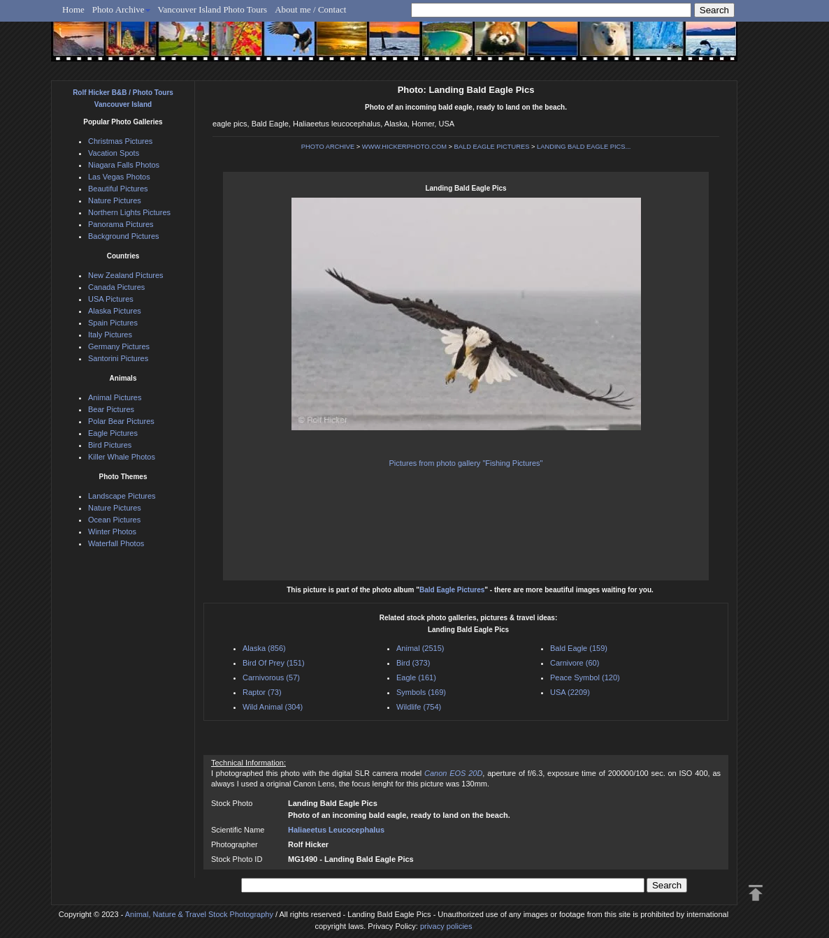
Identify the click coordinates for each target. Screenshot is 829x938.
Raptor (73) (262, 692)
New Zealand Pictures (126, 275)
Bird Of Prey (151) (274, 663)
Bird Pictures (109, 445)
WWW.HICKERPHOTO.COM (404, 146)
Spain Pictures (113, 322)
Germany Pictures (119, 346)
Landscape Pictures (122, 496)
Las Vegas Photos (119, 177)
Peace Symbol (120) (585, 677)
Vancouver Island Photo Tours (213, 9)
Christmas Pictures (120, 141)
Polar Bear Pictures (121, 421)
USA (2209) (570, 692)
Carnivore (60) (574, 663)
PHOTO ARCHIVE (328, 146)
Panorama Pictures (121, 224)
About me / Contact (310, 9)
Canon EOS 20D (453, 773)
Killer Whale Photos (121, 457)
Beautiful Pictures (118, 188)
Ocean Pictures (114, 519)
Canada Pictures (116, 287)
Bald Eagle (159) (578, 648)
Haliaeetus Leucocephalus (336, 830)
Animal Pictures (114, 397)
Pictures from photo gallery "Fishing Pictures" (466, 463)
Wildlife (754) (418, 707)
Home (73, 9)
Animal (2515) (420, 648)
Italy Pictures (110, 334)
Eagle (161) (416, 677)
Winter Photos (112, 531)
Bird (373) (413, 663)
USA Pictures (111, 299)
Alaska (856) (264, 648)
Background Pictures (123, 236)
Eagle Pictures (113, 433)
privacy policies (446, 926)
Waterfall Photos (116, 543)
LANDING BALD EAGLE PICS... (583, 146)
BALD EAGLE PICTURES (492, 146)
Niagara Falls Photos (123, 165)
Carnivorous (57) (271, 677)
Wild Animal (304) (273, 707)
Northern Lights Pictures (129, 212)
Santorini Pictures (118, 358)
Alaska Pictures (114, 311)
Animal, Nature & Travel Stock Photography (199, 914)
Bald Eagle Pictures (451, 590)
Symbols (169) (421, 692)
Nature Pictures (114, 200)
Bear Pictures (111, 409)
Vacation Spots (113, 153)
